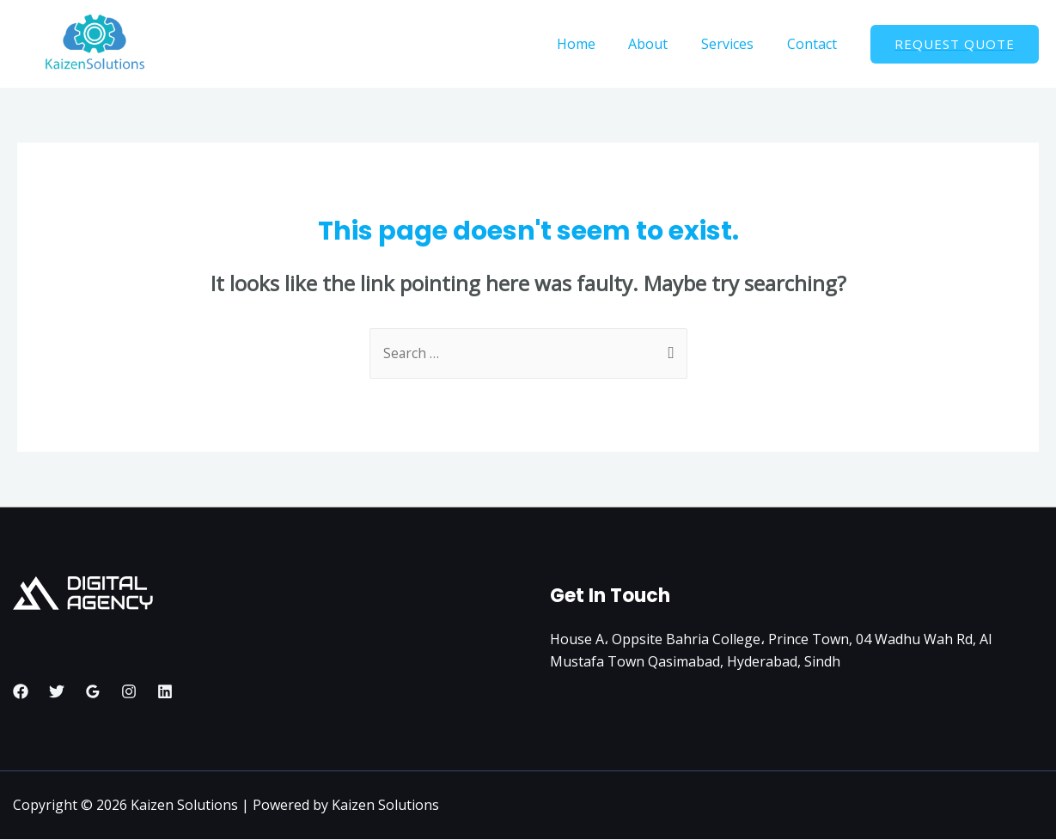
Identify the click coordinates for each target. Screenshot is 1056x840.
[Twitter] (56, 692)
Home (596, 43)
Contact (814, 43)
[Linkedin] (165, 692)
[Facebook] (20, 692)
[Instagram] (129, 692)
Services (736, 43)
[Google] (93, 692)
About (662, 43)
